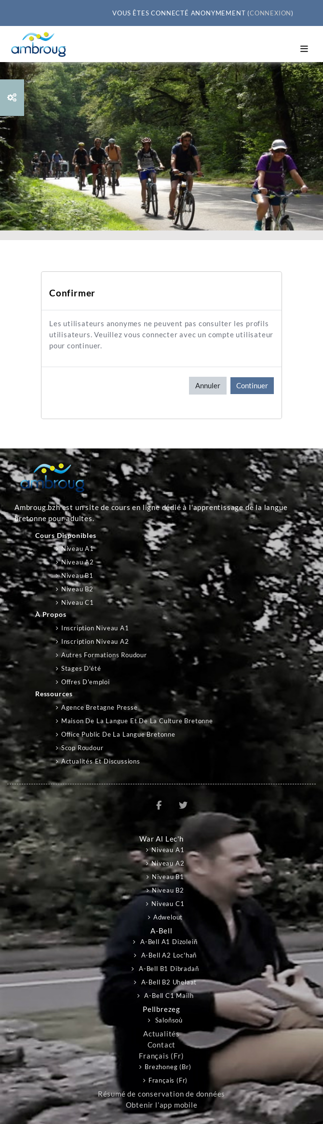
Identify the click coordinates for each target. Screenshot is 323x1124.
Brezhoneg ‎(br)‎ (168, 1067)
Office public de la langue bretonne (118, 734)
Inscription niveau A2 (95, 641)
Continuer (252, 385)
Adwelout (168, 917)
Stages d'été (81, 668)
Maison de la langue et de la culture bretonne (137, 721)
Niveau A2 (77, 562)
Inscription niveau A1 (95, 628)
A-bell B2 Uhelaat (168, 982)
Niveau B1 (77, 575)
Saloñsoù (168, 1020)
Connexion (270, 13)
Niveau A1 (77, 548)
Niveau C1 (77, 602)
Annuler (207, 385)
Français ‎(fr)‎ (161, 1056)
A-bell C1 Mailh (168, 995)
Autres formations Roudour (104, 655)
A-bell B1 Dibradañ (168, 968)
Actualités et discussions (100, 761)
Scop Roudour (82, 748)
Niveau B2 (77, 589)
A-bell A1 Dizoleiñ (167, 941)
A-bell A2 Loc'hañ (168, 955)
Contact (162, 1045)
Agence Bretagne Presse (99, 707)
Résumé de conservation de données (161, 1094)
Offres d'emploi (85, 682)
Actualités (161, 1034)
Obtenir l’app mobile (162, 1105)
